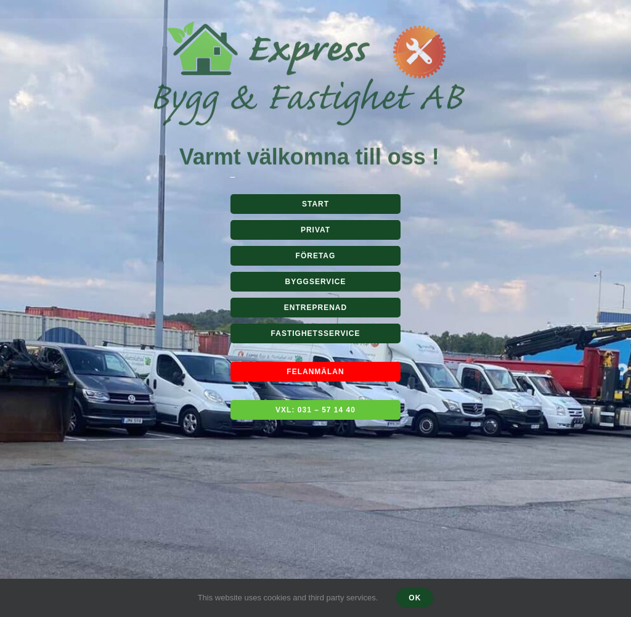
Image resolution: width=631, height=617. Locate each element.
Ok (415, 598)
